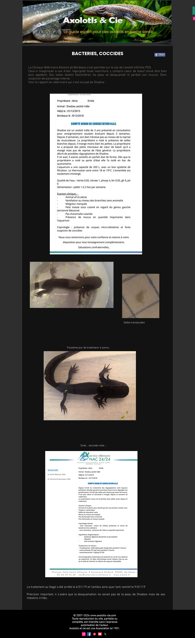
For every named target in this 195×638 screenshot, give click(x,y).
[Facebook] (89, 634)
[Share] (159, 55)
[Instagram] (84, 634)
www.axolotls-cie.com (103, 615)
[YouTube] (100, 634)
